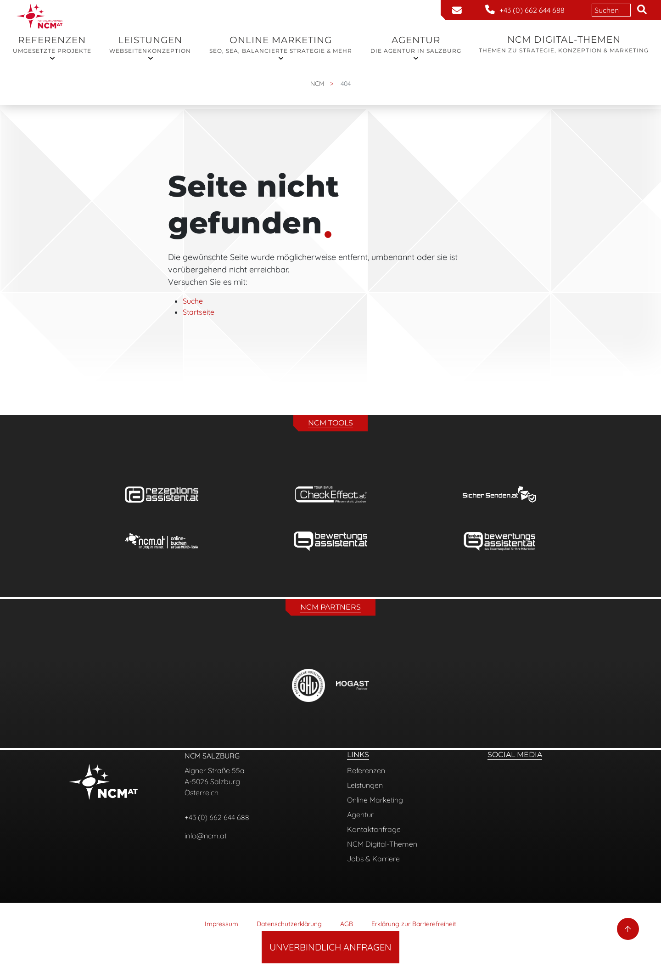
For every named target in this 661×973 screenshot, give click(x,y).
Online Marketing (280, 44)
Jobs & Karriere (373, 858)
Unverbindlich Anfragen (330, 947)
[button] (642, 10)
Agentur (415, 44)
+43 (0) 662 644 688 (217, 817)
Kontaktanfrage (374, 829)
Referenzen (52, 44)
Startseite (198, 312)
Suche (193, 300)
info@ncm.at (206, 835)
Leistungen (150, 44)
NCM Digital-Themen (564, 44)
